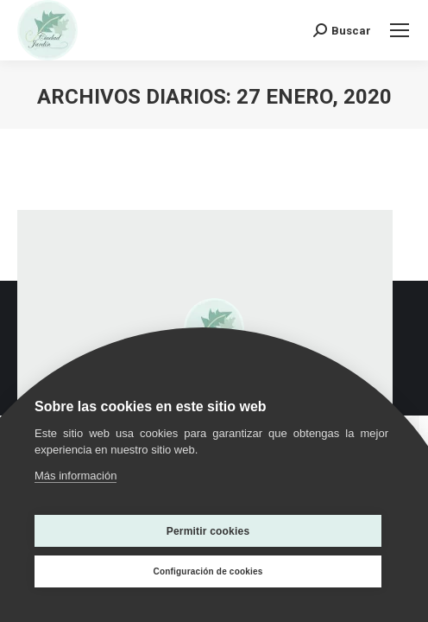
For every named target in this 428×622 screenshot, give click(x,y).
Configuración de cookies (207, 571)
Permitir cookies (208, 531)
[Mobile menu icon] (399, 30)
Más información (75, 475)
